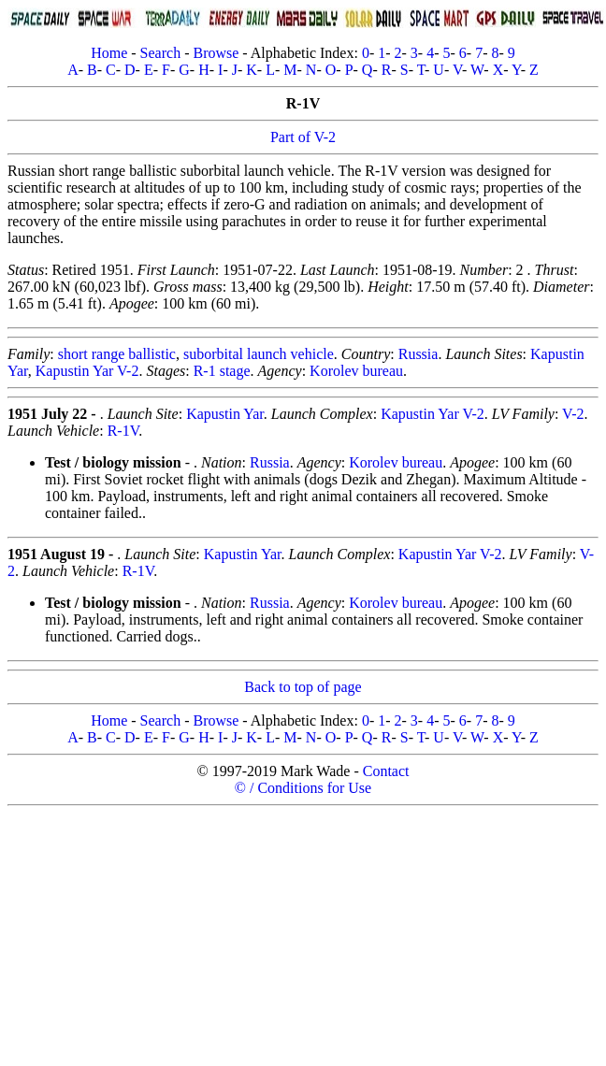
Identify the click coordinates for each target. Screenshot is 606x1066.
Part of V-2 (303, 137)
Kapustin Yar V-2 (87, 371)
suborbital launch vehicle (258, 354)
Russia (418, 354)
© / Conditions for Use (303, 788)
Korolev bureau (356, 371)
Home (109, 53)
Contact (386, 771)
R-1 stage (222, 371)
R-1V (123, 431)
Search (160, 53)
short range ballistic (117, 354)
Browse (215, 53)
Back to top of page (302, 687)
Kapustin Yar (225, 414)
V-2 (573, 414)
